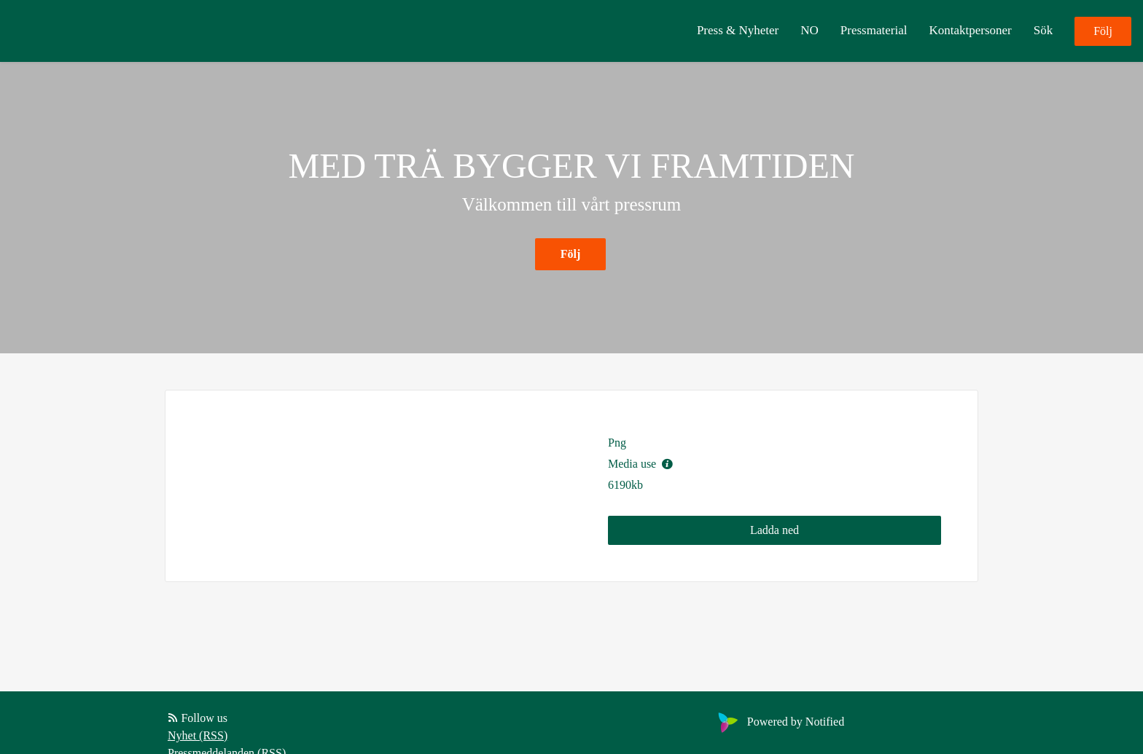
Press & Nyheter (738, 30)
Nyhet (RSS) (197, 735)
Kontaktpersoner (970, 30)
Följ (1102, 31)
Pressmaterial (874, 30)
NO (809, 30)
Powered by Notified (779, 721)
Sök (1043, 30)
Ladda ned (774, 530)
